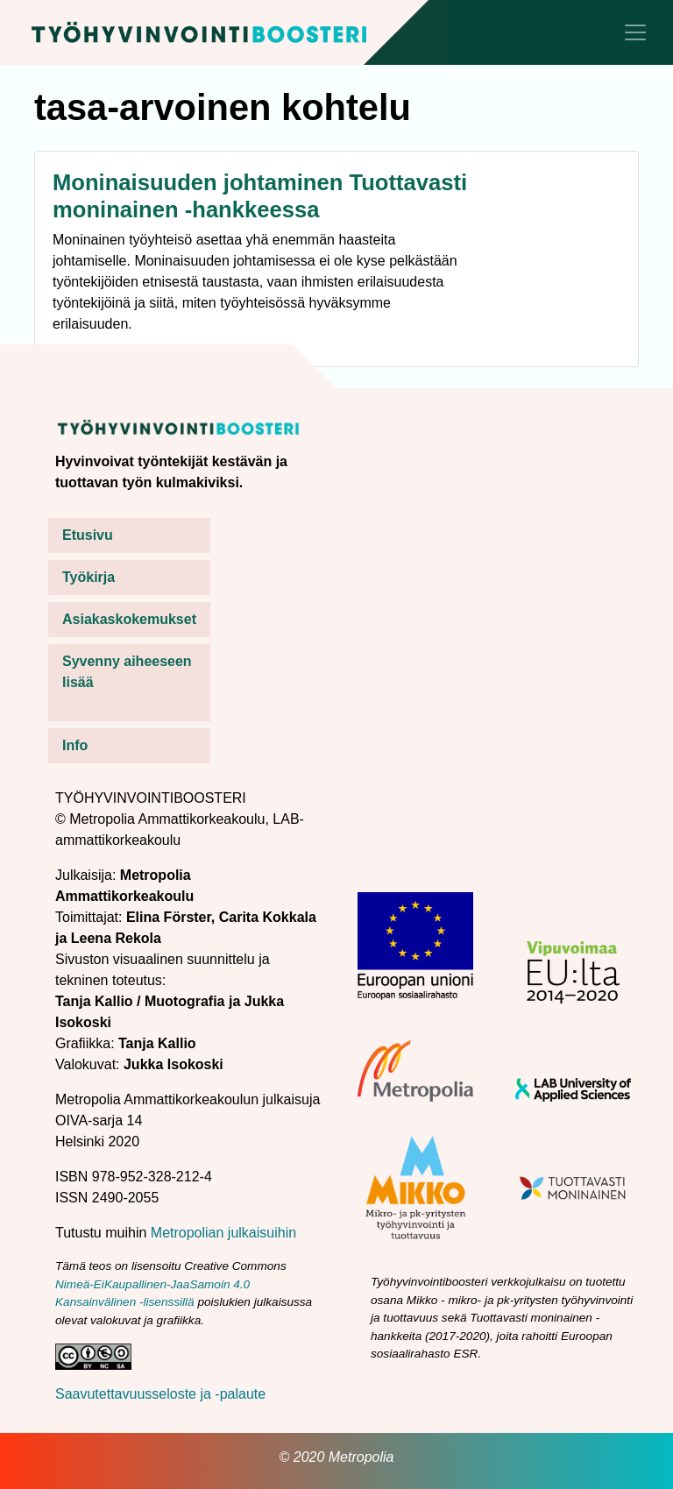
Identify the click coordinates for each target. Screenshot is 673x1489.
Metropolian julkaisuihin (223, 1232)
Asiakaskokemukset (129, 619)
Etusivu (87, 535)
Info (75, 745)
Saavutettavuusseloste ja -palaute (160, 1393)
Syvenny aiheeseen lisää (127, 672)
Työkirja (88, 577)
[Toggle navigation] (635, 32)
